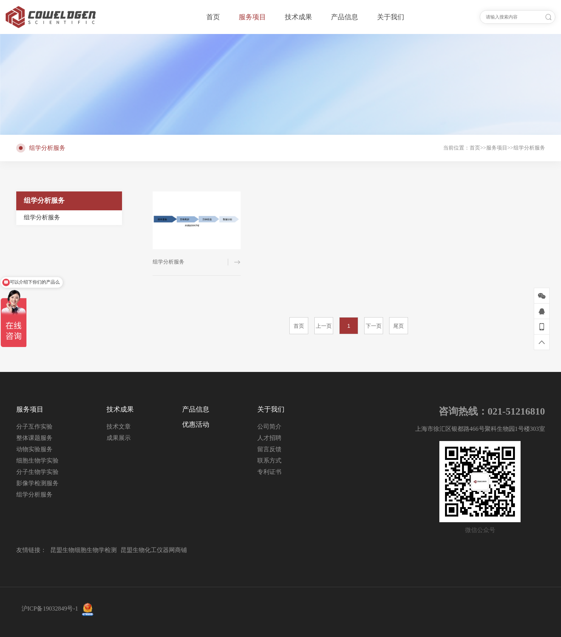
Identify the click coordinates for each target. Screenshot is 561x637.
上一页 (324, 326)
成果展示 (119, 438)
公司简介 (269, 426)
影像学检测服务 (37, 483)
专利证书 (269, 472)
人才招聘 (269, 438)
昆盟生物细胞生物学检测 (83, 550)
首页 (475, 148)
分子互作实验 (34, 426)
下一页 (374, 326)
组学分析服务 (529, 148)
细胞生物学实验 (37, 460)
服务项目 (496, 148)
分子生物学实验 (37, 472)
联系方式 (269, 460)
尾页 (398, 326)
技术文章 (119, 426)
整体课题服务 (34, 438)
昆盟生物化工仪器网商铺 (154, 550)
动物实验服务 (34, 449)
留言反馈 (269, 449)
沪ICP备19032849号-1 (50, 608)
